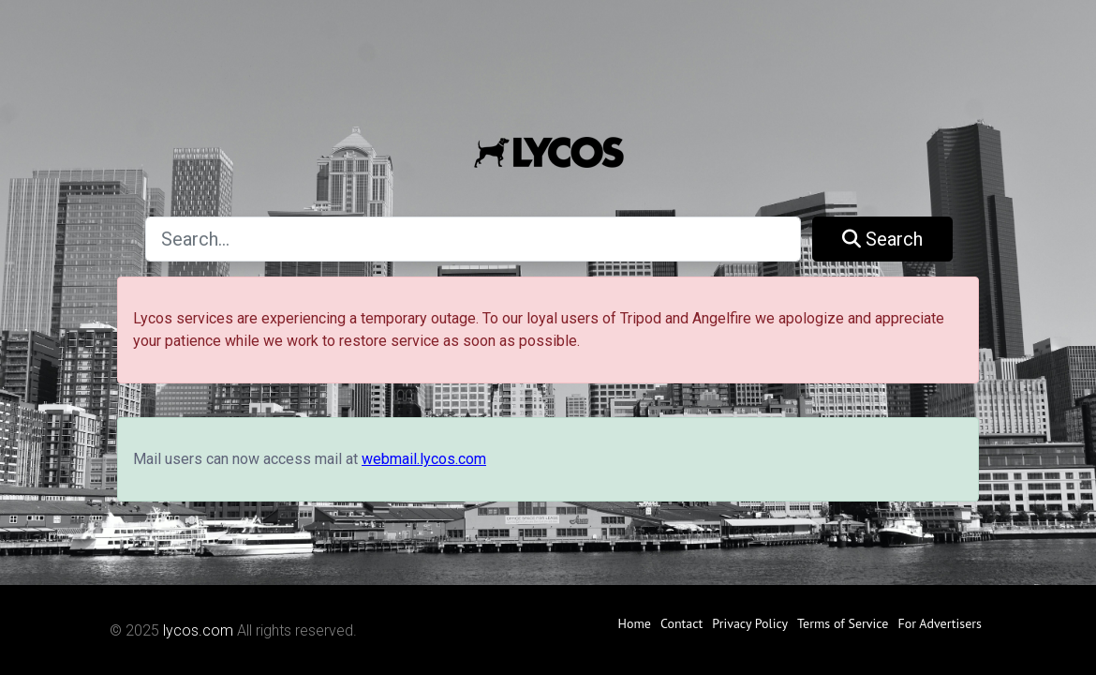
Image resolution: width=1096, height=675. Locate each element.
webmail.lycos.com (424, 459)
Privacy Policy (750, 623)
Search (882, 239)
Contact (681, 623)
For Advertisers (939, 623)
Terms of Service (842, 623)
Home (633, 623)
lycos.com (198, 630)
